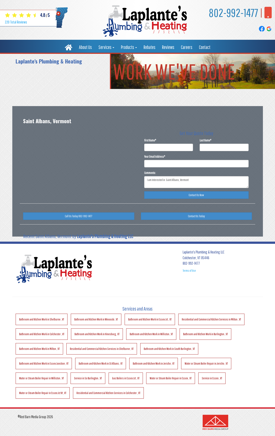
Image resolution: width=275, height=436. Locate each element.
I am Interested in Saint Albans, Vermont (196, 182)
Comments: (150, 173)
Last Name (205, 140)
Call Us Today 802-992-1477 (78, 216)
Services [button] (106, 47)
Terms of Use (189, 270)
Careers (186, 47)
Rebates (149, 47)
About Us (85, 47)
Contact (204, 47)
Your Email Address (154, 156)
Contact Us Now (196, 195)
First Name (150, 140)
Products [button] (129, 47)
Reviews (168, 47)
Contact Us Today (196, 216)
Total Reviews (16, 22)
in (41, 319)
